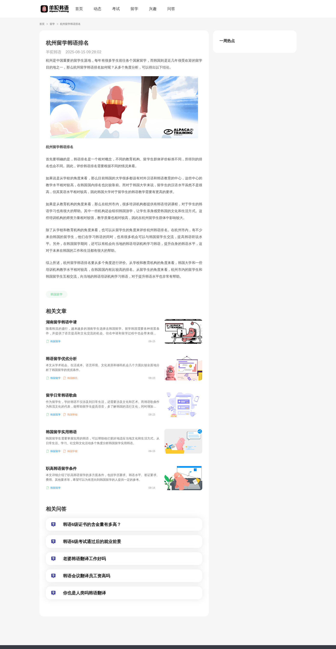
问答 (171, 9)
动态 (97, 9)
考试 (116, 9)
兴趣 (153, 9)
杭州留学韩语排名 (70, 24)
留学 (134, 9)
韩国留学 (57, 294)
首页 (79, 9)
